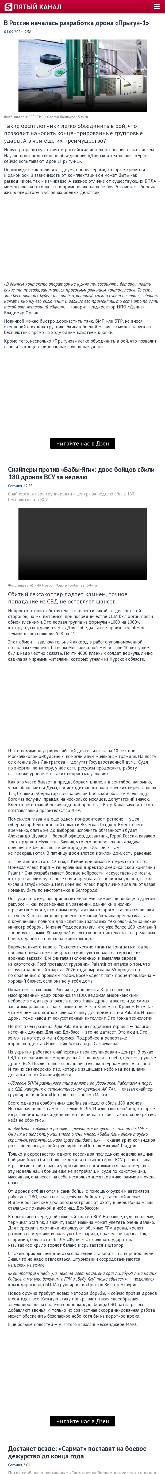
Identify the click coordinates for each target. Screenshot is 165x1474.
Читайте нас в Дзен (82, 443)
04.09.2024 (13, 31)
